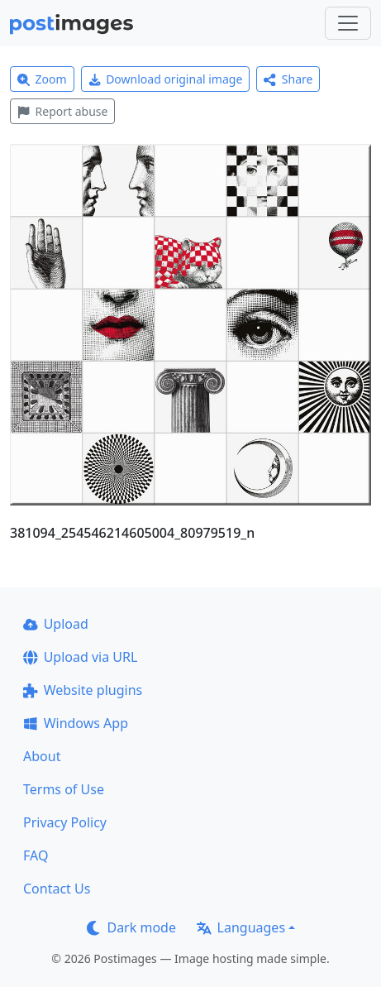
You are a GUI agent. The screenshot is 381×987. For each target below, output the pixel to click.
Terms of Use (63, 789)
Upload (55, 624)
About (41, 756)
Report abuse (62, 111)
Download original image (165, 79)
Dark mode (131, 927)
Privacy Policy (65, 822)
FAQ (35, 855)
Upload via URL (80, 657)
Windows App (75, 723)
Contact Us (56, 888)
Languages (241, 927)
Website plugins (82, 690)
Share (288, 79)
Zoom (42, 79)
